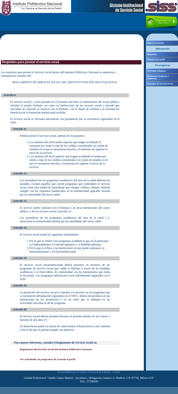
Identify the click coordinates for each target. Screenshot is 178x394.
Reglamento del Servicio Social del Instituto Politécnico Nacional (56, 349)
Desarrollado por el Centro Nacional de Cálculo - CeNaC (89, 372)
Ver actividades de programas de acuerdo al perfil (47, 359)
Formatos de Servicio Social (160, 83)
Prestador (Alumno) (156, 71)
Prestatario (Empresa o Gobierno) (158, 77)
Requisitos (152, 54)
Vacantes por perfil (156, 59)
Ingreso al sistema (155, 43)
